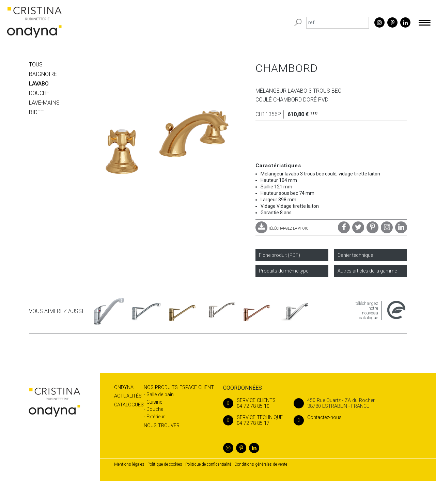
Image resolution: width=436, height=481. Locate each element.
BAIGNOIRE (43, 74)
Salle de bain (160, 395)
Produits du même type (283, 271)
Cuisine (154, 402)
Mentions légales (129, 464)
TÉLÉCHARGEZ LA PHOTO (281, 228)
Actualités (128, 396)
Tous (36, 64)
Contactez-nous (318, 417)
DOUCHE (39, 93)
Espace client (197, 387)
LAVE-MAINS (44, 102)
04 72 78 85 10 (253, 403)
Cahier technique (355, 255)
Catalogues (129, 405)
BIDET (36, 112)
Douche (154, 409)
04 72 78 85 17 (253, 420)
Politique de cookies (164, 464)
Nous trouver (162, 426)
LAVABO (39, 83)
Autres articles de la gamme (367, 271)
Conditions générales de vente (260, 464)
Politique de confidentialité (208, 464)
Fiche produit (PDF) (279, 255)
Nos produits (161, 387)
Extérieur (155, 417)
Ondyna (124, 387)
